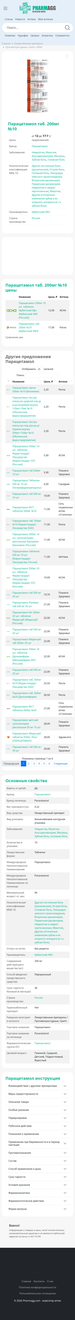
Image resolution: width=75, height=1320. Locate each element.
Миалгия (51, 152)
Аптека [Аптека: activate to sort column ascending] (63, 381)
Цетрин (35, 35)
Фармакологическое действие (26, 1201)
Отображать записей (37, 369)
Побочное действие (20, 1126)
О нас (50, 1281)
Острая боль (56, 169)
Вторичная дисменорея (46, 180)
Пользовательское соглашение (37, 1293)
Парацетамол (40, 146)
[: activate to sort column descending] (8, 382)
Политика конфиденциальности (37, 1287)
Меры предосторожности (23, 1094)
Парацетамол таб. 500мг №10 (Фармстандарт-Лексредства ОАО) (26, 524)
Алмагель (47, 35)
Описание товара (18, 1102)
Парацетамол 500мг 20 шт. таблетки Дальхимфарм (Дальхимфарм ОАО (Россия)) (25, 656)
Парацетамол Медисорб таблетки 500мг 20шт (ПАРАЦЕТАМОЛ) (26, 737)
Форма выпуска (17, 1209)
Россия (36, 218)
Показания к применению (23, 1134)
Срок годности (17, 1177)
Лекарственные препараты (28, 43)
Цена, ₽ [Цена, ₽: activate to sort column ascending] (48, 381)
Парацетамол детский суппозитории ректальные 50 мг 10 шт (26, 723)
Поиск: (37, 375)
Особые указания (18, 1110)
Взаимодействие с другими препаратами (32, 1086)
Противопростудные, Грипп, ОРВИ (23, 47)
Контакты (39, 1281)
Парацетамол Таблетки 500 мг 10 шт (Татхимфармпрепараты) (26, 484)
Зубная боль (39, 159)
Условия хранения (19, 1185)
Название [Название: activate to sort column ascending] (18, 381)
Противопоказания (19, 1152)
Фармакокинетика (19, 1193)
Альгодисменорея (42, 156)
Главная (6, 43)
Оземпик (10, 35)
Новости (20, 19)
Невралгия (38, 152)
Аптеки (31, 19)
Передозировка (17, 1118)
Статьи (9, 19)
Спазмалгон (62, 35)
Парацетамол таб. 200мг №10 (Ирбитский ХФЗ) (29, 327)
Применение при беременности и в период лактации (34, 1143)
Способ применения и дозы (24, 1168)
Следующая (61, 763)
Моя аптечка (45, 19)
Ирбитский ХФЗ (41, 212)
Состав (12, 1160)
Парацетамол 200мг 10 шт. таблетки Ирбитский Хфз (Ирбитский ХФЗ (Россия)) (32, 310)
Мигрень (59, 156)
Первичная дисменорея (46, 184)
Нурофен (23, 35)
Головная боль (56, 159)
